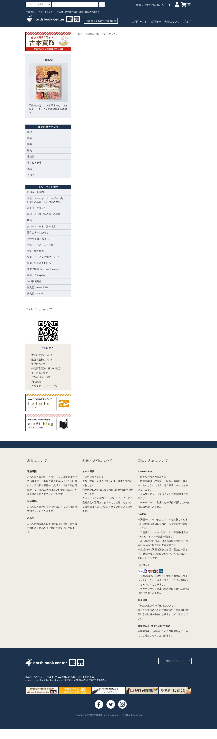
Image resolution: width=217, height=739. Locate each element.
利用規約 (34, 381)
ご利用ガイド (139, 21)
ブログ (187, 21)
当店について (172, 21)
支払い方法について (40, 355)
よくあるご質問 (37, 372)
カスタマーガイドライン (42, 386)
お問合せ (156, 21)
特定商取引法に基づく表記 (43, 368)
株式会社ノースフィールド (39, 676)
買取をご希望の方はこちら (153, 4)
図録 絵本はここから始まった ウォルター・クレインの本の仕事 (48, 88)
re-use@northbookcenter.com (47, 680)
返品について (36, 364)
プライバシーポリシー (41, 377)
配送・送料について (40, 359)
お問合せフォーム (177, 661)
